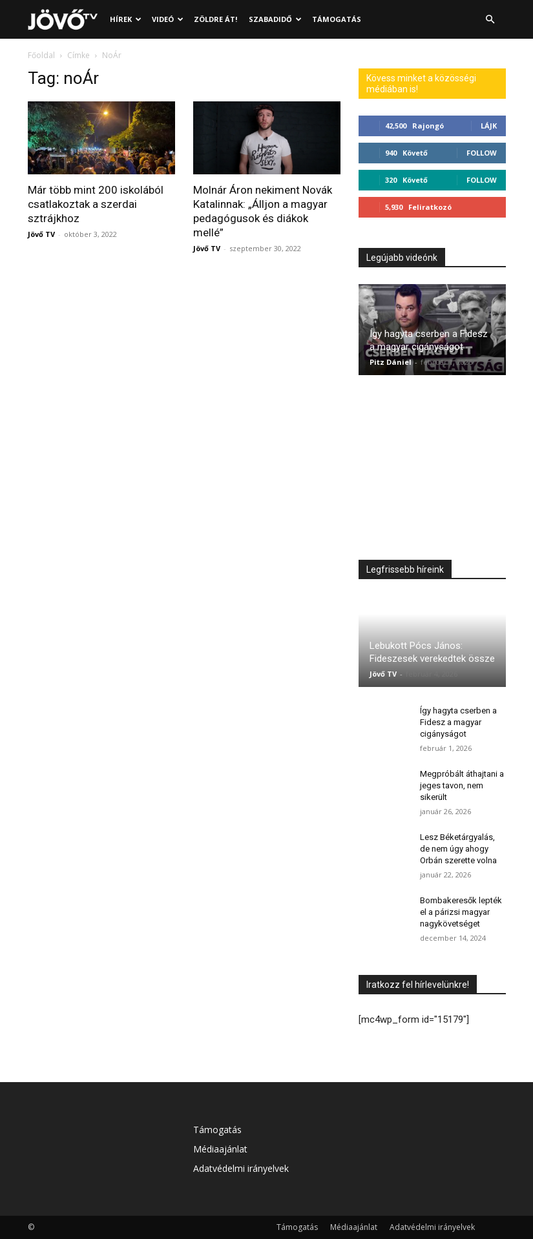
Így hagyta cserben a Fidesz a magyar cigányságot (458, 722)
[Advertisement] (432, 470)
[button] (490, 20)
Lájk (489, 125)
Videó (167, 19)
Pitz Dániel (391, 362)
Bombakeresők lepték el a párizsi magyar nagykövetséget (461, 912)
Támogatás (336, 19)
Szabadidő (275, 19)
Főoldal (41, 55)
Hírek (125, 19)
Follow (481, 153)
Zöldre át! (215, 19)
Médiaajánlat (220, 1149)
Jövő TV (41, 234)
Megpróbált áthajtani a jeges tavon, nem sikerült (462, 785)
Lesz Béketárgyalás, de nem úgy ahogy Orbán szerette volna (458, 848)
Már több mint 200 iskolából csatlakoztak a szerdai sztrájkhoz (95, 204)
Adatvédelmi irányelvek (241, 1168)
